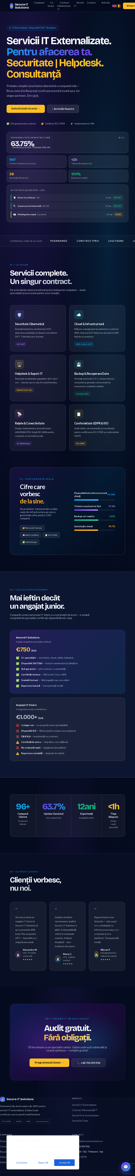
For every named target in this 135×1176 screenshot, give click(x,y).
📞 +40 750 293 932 (88, 1059)
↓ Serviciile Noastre (63, 108)
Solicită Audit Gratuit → (25, 108)
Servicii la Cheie (80, 1117)
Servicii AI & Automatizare (85, 1112)
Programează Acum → (49, 1059)
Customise (21, 1162)
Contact (4, 1143)
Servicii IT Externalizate (84, 1101)
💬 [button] (125, 1165)
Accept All (64, 1162)
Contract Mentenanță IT (85, 1107)
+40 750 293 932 (81, 1143)
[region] (43, 1152)
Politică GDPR (79, 1153)
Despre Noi (6, 1138)
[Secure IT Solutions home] (20, 6)
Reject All (43, 1162)
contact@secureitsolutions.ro (87, 1138)
